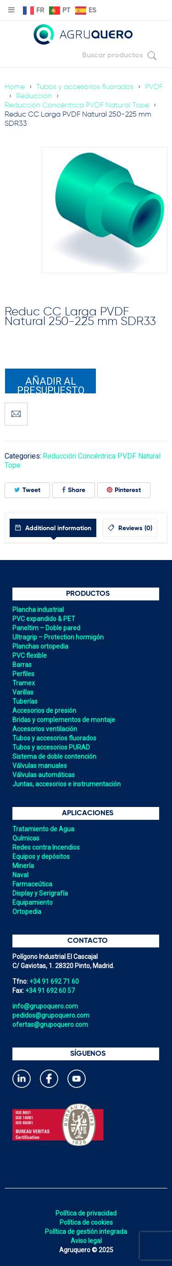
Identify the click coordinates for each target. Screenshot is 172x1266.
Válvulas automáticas (43, 775)
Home (15, 87)
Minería (23, 865)
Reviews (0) (134, 528)
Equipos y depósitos (41, 856)
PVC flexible (29, 655)
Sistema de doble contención (54, 756)
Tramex (23, 683)
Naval (20, 875)
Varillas (22, 692)
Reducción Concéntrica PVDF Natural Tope (77, 105)
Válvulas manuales (39, 765)
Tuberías (25, 701)
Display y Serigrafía (40, 893)
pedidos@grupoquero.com (50, 1015)
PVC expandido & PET (43, 618)
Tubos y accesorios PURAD (51, 747)
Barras (22, 664)
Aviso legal (86, 1240)
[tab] (53, 528)
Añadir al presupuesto (50, 384)
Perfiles (23, 674)
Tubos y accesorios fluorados (84, 87)
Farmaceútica (32, 884)
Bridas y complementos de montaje (63, 719)
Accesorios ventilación (44, 729)
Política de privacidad (86, 1213)
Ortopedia (26, 911)
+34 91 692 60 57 (50, 990)
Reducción (34, 96)
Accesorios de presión (44, 710)
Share (73, 490)
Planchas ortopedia (40, 646)
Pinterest (124, 490)
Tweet (27, 490)
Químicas (25, 838)
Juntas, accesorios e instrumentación (66, 784)
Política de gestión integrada (86, 1231)
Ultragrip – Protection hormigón (58, 637)
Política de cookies (86, 1222)
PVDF (154, 87)
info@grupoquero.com (45, 1006)
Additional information (57, 528)
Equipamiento (32, 902)
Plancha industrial (38, 609)
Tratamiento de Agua (43, 829)
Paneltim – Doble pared (46, 628)
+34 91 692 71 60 (54, 981)
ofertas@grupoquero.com (50, 1024)
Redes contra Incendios (46, 847)
